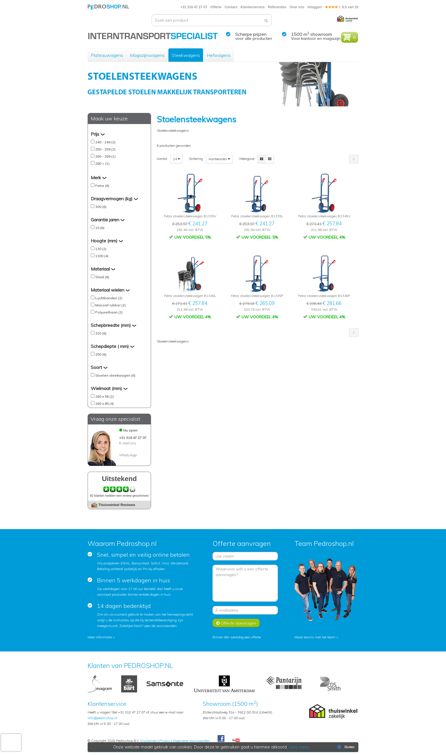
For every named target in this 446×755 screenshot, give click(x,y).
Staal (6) (102, 277)
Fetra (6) (102, 185)
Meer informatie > (101, 637)
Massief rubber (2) (110, 305)
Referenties (277, 7)
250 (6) (100, 354)
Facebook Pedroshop (221, 739)
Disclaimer (148, 741)
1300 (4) (101, 256)
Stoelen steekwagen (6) (115, 375)
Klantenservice (252, 7)
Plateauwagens (107, 55)
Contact (231, 7)
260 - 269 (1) (105, 156)
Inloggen (314, 7)
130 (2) (100, 249)
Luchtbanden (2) (108, 298)
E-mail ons (127, 443)
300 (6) (100, 207)
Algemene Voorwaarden (191, 741)
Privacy (164, 741)
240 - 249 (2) (105, 142)
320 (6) (100, 333)
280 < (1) (102, 163)
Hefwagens (219, 55)
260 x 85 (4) (104, 403)
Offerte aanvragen (236, 623)
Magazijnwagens (147, 55)
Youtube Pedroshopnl (236, 740)
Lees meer (299, 747)
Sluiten (345, 747)
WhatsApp (128, 455)
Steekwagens (186, 55)
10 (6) (99, 228)
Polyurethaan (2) (109, 312)
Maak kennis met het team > (316, 637)
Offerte (215, 7)
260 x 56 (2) (104, 396)
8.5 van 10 (341, 7)
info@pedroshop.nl (102, 718)
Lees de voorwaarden (160, 626)
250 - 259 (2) (105, 149)
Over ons (297, 7)
